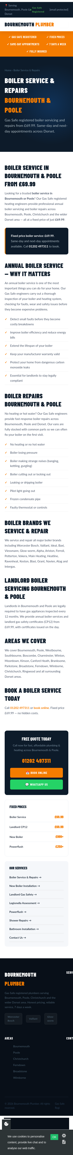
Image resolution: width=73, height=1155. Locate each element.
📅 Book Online (36, 772)
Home (8, 70)
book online (41, 708)
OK (54, 1137)
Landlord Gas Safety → (23, 894)
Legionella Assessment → (24, 903)
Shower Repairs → (20, 920)
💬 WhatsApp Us (36, 784)
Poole (16, 1052)
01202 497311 (19, 708)
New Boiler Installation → (24, 885)
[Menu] (64, 24)
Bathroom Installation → (24, 929)
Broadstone (20, 1071)
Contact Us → (17, 937)
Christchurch (20, 1058)
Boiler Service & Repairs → (25, 877)
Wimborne (19, 1077)
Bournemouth (29, 24)
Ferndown (19, 1065)
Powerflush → (17, 911)
